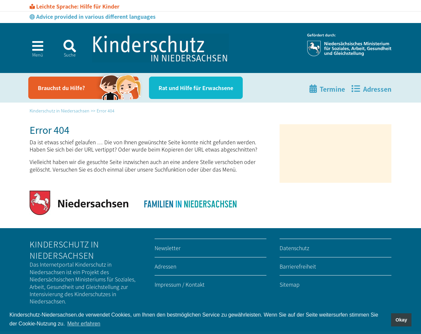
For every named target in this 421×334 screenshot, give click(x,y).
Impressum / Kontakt (180, 284)
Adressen (165, 266)
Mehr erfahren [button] (84, 323)
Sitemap (290, 284)
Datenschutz (294, 248)
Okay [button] (401, 319)
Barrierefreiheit (298, 266)
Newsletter (168, 248)
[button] (35, 51)
